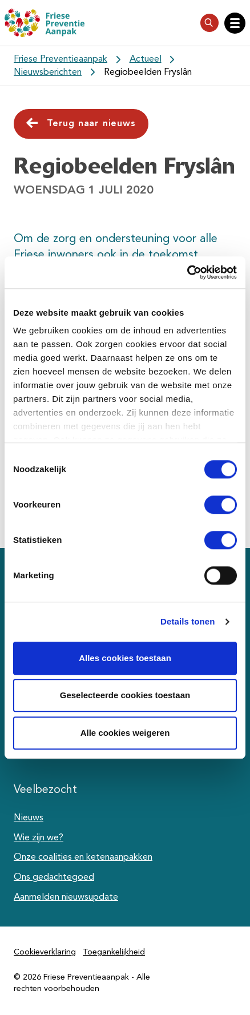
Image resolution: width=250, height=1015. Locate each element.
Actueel (146, 59)
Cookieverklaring (45, 952)
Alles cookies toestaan (125, 658)
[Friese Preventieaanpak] (44, 23)
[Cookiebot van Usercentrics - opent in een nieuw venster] (187, 272)
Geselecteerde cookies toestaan (125, 695)
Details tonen (187, 621)
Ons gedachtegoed (54, 877)
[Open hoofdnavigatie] (234, 23)
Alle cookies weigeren (125, 733)
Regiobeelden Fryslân (148, 72)
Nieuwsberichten (48, 72)
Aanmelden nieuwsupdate (66, 897)
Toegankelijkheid (114, 952)
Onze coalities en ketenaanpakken (83, 857)
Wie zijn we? (38, 838)
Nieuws (28, 818)
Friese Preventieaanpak (60, 59)
